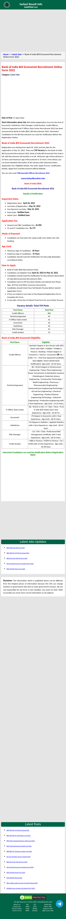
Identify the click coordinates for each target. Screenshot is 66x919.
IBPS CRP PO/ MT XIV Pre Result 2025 (18, 553)
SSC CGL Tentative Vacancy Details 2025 (18, 857)
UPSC (27, 906)
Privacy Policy (17, 908)
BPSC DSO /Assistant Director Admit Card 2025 (21, 841)
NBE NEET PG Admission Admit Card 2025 (19, 851)
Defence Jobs (48, 908)
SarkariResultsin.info (44, 902)
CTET (35, 906)
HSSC (27, 908)
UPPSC (34, 908)
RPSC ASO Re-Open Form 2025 (16, 569)
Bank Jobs (48, 904)
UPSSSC (35, 911)
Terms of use (16, 911)
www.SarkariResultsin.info (33, 178)
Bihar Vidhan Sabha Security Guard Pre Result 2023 (22, 883)
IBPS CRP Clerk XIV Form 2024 (16, 548)
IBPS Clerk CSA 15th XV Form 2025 (17, 558)
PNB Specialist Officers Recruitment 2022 (33, 173)
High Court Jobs (47, 911)
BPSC (27, 911)
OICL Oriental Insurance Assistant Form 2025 (20, 563)
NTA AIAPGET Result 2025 (14, 878)
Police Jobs (48, 906)
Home (6, 54)
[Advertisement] (33, 31)
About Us (17, 904)
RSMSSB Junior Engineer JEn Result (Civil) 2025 (21, 888)
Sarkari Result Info (31, 4)
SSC (27, 904)
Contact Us (17, 906)
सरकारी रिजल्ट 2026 (31, 7)
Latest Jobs (17, 54)
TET (34, 904)
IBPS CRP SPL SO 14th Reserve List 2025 (18, 835)
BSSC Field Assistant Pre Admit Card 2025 (19, 846)
